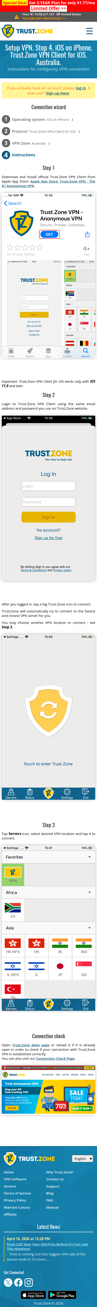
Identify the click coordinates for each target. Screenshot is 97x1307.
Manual (52, 1207)
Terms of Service (17, 1193)
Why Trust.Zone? (59, 1172)
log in (81, 88)
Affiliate (10, 1214)
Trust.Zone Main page (31, 1045)
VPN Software (15, 1179)
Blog (49, 1193)
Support (52, 1186)
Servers (10, 1186)
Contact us (55, 1179)
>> (48, 8)
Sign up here (57, 93)
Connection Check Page (55, 1058)
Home (9, 1172)
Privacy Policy (15, 1200)
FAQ (49, 1200)
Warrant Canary (17, 1207)
